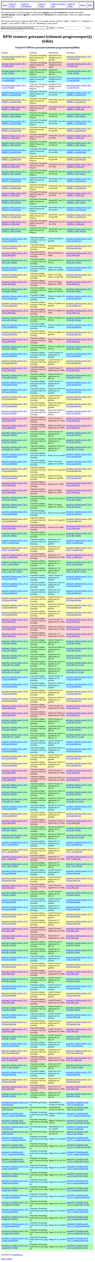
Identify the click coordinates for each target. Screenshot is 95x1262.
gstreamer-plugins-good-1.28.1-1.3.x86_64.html (13, 72)
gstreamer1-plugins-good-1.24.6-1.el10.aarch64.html (14, 807)
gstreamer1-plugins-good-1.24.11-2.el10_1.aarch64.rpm (79, 541)
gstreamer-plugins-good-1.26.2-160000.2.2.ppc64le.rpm (79, 158)
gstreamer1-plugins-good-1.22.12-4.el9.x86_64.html (15, 944)
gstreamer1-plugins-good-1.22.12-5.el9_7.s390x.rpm (79, 858)
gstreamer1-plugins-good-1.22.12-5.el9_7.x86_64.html (15, 865)
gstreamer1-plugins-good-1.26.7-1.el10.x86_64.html (14, 434)
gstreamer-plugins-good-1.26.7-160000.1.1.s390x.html (13, 137)
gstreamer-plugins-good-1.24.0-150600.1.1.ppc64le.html (13, 187)
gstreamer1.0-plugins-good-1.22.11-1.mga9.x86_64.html (12, 1160)
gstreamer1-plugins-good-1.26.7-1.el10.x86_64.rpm (79, 434)
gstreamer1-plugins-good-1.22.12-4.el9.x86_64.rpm (79, 944)
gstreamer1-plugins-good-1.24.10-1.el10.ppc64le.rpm (79, 692)
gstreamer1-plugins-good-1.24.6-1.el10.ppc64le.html (14, 815)
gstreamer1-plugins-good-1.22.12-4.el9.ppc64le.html (15, 915)
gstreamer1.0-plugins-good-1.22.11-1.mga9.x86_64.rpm (77, 1160)
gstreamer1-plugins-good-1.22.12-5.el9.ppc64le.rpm (79, 879)
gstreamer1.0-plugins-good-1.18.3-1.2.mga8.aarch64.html (15, 1225)
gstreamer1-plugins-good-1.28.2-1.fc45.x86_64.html (14, 261)
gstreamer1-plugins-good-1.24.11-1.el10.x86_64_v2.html (14, 664)
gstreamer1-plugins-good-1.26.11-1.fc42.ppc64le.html (14, 333)
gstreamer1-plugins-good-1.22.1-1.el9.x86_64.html (14, 1037)
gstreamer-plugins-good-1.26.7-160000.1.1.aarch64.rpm (79, 122)
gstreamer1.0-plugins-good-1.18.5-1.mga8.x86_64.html (15, 1218)
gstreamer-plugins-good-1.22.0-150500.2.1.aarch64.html (13, 208)
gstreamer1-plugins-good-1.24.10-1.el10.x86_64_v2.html (15, 735)
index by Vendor (42, 5)
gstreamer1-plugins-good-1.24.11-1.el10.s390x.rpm (79, 620)
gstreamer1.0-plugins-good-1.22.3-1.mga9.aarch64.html (15, 1182)
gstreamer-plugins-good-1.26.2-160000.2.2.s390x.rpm (79, 165)
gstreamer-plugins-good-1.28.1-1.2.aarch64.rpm (79, 79)
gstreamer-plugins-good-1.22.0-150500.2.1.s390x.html (13, 223)
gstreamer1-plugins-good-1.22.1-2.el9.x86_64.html (14, 1009)
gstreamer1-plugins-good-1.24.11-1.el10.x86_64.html (14, 642)
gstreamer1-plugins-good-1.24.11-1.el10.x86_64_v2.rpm (79, 664)
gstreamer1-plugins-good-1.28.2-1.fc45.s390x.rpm (79, 254)
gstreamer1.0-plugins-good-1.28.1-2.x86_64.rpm (77, 1108)
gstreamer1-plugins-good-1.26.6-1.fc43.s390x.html (14, 484)
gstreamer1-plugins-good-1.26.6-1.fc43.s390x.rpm (79, 484)
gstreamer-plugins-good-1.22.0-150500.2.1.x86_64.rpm (79, 230)
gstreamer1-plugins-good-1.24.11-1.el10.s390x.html (14, 620)
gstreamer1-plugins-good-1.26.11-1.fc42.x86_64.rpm (79, 347)
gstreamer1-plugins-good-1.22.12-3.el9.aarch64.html (15, 958)
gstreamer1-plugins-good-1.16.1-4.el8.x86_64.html (14, 1095)
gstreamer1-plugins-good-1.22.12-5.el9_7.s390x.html (15, 858)
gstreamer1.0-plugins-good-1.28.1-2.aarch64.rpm (77, 1103)
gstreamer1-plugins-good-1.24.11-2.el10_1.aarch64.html (14, 541)
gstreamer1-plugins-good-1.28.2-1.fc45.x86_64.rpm (79, 261)
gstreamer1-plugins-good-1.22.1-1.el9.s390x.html (14, 1030)
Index (5, 5)
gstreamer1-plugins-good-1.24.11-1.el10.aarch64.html (14, 577)
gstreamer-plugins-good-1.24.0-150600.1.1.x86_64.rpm (79, 201)
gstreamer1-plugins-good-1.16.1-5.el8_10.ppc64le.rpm (79, 1052)
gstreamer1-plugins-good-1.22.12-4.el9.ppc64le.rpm (79, 915)
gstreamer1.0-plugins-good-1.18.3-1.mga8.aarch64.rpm (77, 1239)
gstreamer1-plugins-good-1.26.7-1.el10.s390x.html (14, 419)
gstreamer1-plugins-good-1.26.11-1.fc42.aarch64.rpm (79, 326)
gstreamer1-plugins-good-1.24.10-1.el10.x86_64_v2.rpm (79, 735)
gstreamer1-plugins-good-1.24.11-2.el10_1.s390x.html (14, 556)
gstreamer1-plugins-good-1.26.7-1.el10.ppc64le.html (14, 398)
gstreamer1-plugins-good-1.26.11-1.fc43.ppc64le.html (14, 304)
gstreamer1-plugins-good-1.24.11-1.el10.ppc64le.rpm (79, 599)
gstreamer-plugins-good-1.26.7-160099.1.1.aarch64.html (13, 93)
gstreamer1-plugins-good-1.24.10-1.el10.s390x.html (15, 707)
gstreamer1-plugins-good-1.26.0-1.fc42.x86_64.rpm (79, 534)
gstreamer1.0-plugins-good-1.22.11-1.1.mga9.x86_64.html (13, 1146)
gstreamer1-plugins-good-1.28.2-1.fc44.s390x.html (14, 283)
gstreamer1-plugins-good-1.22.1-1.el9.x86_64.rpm (79, 1037)
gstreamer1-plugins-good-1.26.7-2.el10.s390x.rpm (79, 369)
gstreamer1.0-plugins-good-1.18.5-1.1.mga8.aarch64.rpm (78, 1196)
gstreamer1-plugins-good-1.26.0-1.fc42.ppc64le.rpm (79, 520)
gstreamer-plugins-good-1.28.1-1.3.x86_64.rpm (79, 72)
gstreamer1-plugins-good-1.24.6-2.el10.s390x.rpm (79, 771)
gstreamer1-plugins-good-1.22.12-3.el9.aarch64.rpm (79, 958)
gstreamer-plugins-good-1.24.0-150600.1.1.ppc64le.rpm (79, 187)
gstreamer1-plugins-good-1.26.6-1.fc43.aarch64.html (14, 455)
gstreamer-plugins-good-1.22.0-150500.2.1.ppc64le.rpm (79, 216)
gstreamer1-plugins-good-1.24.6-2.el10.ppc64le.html (14, 757)
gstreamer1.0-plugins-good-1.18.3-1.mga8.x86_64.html (15, 1246)
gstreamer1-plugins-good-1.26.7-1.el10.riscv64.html (14, 412)
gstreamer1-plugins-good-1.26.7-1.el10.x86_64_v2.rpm (79, 448)
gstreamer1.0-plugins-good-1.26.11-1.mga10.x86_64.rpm (78, 1122)
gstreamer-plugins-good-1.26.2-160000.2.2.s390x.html (13, 165)
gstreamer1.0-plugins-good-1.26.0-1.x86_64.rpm (77, 1133)
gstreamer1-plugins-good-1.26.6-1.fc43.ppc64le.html (14, 470)
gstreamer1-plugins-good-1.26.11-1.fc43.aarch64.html (14, 297)
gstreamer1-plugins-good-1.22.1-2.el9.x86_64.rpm (79, 1009)
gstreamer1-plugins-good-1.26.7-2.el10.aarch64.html (14, 355)
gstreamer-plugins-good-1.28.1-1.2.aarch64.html (13, 79)
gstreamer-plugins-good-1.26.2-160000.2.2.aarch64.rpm (79, 151)
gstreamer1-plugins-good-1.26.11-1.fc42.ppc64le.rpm (79, 333)
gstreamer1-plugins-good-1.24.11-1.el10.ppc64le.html (14, 599)
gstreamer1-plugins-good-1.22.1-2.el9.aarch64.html (14, 987)
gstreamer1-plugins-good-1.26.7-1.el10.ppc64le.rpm (79, 398)
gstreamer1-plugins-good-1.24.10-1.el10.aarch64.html (15, 678)
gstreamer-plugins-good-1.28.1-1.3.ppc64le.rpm (79, 58)
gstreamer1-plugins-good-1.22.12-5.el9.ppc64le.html (15, 879)
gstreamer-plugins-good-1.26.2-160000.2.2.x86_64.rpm (79, 172)
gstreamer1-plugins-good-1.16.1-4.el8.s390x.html (14, 1088)
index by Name (71, 5)
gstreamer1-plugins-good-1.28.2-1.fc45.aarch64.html (14, 240)
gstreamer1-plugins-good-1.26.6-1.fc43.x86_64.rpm (79, 498)
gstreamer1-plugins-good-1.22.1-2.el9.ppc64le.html (14, 994)
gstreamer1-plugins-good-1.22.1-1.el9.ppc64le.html (14, 1023)
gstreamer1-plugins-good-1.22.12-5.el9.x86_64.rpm (79, 894)
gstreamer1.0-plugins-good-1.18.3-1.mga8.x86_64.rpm (77, 1246)
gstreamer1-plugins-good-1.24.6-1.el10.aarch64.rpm (79, 807)
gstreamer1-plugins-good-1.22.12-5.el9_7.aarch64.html (15, 843)
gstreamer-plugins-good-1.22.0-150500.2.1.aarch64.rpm (79, 208)
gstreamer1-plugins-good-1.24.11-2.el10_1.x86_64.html (14, 563)
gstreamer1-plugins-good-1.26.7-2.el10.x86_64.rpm (79, 376)
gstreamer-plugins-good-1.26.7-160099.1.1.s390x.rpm (79, 108)
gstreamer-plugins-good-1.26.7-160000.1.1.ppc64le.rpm (79, 129)
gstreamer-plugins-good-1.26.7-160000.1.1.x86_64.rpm (79, 144)
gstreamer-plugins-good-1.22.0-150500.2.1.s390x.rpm (79, 223)
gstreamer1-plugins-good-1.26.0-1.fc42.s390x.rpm (79, 527)
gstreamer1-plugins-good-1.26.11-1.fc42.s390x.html (14, 340)
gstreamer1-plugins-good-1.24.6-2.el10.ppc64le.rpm (79, 757)
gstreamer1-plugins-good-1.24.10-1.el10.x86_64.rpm (79, 721)
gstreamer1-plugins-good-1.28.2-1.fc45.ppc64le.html (14, 247)
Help (90, 5)
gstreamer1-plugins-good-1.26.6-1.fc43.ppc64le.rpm (79, 470)
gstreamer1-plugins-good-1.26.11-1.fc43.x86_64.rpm (79, 319)
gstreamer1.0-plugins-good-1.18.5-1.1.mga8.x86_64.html (15, 1203)
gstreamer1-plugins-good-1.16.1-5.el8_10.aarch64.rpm (79, 1044)
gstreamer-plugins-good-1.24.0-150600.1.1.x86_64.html (13, 201)
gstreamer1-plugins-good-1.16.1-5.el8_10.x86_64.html (14, 1066)
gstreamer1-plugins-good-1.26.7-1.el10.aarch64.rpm (79, 383)
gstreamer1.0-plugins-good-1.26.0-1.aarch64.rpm (77, 1128)
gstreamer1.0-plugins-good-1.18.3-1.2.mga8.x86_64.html (15, 1232)
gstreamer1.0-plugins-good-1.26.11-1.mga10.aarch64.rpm (78, 1114)
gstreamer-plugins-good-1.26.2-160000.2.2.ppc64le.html (13, 158)
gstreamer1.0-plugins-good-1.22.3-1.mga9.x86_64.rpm (77, 1189)
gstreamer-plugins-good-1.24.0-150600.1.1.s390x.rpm (79, 194)
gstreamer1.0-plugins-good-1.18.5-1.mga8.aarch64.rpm (77, 1210)
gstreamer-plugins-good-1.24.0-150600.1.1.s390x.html (13, 194)
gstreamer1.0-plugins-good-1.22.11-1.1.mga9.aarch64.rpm (78, 1139)
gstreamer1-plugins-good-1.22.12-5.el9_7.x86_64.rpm (79, 865)
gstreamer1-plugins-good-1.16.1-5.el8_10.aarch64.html (14, 1044)
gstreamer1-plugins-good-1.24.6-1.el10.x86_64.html (14, 829)
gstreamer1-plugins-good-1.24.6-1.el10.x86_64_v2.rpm (79, 836)
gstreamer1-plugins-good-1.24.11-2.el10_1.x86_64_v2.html (14, 570)
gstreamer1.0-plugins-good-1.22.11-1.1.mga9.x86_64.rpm (78, 1146)
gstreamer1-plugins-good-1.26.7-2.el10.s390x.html (14, 369)
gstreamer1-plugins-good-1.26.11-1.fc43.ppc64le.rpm (79, 304)
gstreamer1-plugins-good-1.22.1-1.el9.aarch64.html (14, 1016)
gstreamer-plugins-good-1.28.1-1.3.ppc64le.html (13, 58)
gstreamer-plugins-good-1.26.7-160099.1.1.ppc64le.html (13, 101)
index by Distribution (26, 5)
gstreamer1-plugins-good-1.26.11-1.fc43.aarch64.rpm (79, 297)
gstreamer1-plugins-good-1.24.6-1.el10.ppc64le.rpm (79, 815)
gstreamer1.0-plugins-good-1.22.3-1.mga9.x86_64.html (15, 1189)
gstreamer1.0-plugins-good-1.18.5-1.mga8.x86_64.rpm (77, 1218)
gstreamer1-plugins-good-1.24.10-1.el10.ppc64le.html (15, 692)
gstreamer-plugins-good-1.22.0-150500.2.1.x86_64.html (13, 230)
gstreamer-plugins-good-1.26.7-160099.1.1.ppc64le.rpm (79, 101)
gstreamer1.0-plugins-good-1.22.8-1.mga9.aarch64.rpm (77, 1167)
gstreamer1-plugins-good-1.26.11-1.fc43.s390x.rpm (79, 311)
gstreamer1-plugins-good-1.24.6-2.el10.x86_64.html (14, 786)
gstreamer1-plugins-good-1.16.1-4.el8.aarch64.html (14, 1073)
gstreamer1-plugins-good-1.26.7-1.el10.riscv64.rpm (79, 412)
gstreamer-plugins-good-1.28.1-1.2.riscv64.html (13, 86)
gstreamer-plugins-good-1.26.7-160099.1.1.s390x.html (13, 108)
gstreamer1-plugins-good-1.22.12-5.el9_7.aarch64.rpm (79, 843)
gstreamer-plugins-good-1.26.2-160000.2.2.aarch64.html (13, 151)
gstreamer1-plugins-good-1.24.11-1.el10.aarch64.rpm (79, 577)
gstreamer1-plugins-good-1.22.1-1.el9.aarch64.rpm (79, 1016)
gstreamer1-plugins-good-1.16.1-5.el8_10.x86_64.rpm (79, 1066)
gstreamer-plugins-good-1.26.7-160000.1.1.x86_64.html (13, 144)
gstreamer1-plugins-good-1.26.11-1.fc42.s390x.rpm (79, 340)
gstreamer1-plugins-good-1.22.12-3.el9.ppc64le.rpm (79, 965)
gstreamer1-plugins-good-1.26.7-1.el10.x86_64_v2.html (14, 448)
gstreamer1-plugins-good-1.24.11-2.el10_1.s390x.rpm (79, 556)
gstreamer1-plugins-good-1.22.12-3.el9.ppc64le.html (15, 965)
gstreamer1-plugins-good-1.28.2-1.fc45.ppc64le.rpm (79, 247)
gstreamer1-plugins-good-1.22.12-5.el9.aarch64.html (15, 872)
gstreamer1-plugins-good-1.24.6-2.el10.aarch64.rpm (79, 743)
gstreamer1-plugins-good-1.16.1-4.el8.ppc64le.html (14, 1080)
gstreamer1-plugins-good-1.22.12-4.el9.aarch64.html (15, 901)
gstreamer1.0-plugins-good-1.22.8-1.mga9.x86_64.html (15, 1175)
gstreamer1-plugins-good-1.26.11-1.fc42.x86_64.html (14, 347)
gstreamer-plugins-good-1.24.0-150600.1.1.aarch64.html (13, 180)
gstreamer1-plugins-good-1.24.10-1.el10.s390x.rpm (79, 707)
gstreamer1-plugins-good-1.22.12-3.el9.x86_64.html (15, 980)
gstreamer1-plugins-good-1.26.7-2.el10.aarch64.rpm (79, 355)
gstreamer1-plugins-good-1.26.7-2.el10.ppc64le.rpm (79, 362)
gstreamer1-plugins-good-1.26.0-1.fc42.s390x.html (14, 527)
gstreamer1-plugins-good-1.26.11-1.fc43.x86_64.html (14, 319)
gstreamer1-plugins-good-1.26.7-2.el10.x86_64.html (14, 376)
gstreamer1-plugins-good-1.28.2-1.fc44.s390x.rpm (79, 283)
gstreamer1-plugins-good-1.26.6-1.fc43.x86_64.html (14, 498)
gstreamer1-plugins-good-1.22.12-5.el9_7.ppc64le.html (15, 850)
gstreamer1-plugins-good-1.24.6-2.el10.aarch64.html (14, 743)
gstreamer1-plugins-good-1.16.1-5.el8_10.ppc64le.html (14, 1052)
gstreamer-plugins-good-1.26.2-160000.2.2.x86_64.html (13, 172)
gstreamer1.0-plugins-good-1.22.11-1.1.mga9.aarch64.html (13, 1139)
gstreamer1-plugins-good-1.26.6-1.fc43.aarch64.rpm (79, 455)
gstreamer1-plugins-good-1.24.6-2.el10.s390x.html (14, 771)
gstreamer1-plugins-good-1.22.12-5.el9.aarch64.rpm (79, 872)
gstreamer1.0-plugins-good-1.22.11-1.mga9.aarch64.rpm (77, 1153)
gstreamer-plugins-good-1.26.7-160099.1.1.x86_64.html (13, 115)
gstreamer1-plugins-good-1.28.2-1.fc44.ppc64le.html (14, 276)
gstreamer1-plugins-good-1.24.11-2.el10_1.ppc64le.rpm (79, 549)
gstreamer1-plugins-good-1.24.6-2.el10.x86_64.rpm (79, 786)
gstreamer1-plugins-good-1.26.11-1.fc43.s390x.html (14, 311)
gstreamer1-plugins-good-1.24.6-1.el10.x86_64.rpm (79, 829)
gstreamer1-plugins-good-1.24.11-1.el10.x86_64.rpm (79, 642)
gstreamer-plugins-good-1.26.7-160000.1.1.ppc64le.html (13, 129)
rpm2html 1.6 (17, 1255)
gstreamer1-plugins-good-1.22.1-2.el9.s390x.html (14, 1001)
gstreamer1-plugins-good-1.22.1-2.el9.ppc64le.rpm (79, 994)
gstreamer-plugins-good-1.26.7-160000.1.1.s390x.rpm (79, 137)
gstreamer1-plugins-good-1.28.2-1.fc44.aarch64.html (14, 268)
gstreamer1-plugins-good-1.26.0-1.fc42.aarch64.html (14, 513)
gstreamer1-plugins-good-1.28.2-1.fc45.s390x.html (14, 254)
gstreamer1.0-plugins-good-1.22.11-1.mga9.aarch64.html (13, 1153)
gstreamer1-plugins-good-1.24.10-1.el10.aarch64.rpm (79, 678)
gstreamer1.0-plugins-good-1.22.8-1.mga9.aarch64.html (15, 1167)
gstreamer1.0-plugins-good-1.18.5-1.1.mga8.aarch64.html (15, 1196)
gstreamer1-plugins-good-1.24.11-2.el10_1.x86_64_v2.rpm (79, 570)
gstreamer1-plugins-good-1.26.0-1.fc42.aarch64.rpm (79, 513)
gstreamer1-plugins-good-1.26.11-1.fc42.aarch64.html (14, 326)
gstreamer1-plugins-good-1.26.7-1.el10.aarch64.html (14, 383)
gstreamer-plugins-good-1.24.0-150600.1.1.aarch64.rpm (79, 180)
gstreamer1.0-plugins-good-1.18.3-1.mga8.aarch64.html (15, 1239)
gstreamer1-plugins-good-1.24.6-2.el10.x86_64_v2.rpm (79, 800)
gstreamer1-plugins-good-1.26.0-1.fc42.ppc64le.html (14, 520)
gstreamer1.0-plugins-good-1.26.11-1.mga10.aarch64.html (13, 1114)
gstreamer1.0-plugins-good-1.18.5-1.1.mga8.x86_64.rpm (78, 1203)
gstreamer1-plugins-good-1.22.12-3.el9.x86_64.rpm (79, 980)
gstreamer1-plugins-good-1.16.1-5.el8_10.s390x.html (14, 1059)
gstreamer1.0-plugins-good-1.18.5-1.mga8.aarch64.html (15, 1210)
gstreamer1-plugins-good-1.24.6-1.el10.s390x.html (14, 822)
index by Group (13, 5)
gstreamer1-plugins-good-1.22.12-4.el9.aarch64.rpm (79, 901)
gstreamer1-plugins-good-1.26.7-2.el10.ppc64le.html (14, 362)
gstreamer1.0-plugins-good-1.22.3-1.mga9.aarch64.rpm (77, 1182)
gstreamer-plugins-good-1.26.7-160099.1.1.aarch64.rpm (79, 93)
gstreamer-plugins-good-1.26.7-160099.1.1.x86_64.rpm (79, 115)
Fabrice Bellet (6, 1259)
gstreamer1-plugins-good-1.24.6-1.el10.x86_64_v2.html (14, 836)
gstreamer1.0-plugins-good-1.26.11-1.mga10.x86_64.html (13, 1122)
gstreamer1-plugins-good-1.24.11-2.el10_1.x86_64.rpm (79, 563)
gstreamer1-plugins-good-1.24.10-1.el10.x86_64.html (15, 721)
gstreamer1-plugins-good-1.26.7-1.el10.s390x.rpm (79, 419)
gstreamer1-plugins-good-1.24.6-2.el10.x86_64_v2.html (14, 800)
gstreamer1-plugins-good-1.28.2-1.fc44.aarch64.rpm (79, 268)
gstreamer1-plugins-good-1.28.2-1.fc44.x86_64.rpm (79, 290)
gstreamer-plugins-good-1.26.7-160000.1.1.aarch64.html (13, 122)
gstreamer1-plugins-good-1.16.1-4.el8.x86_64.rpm (79, 1095)
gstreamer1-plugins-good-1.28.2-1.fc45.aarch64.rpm (79, 240)
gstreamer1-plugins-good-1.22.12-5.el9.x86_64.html (15, 894)
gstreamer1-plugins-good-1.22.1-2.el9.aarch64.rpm (79, 987)
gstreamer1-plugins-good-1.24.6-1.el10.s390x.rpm (79, 822)
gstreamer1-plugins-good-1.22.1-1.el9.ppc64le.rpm (79, 1023)
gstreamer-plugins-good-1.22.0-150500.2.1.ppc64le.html (13, 216)
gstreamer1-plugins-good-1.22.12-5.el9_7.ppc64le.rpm (79, 850)
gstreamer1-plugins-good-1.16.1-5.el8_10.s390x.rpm (79, 1059)
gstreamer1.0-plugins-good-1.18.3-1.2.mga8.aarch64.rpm (78, 1225)
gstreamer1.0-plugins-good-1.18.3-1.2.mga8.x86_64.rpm (78, 1232)
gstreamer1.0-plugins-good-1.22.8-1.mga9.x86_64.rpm (77, 1175)
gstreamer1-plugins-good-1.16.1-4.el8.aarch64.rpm (79, 1073)
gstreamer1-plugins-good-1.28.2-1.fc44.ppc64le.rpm (79, 276)
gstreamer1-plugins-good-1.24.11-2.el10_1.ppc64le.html (14, 549)
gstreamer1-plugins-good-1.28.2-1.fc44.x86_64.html (14, 290)
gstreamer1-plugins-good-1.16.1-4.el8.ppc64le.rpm (79, 1080)
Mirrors (83, 5)
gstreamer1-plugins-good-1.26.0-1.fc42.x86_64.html (14, 534)
